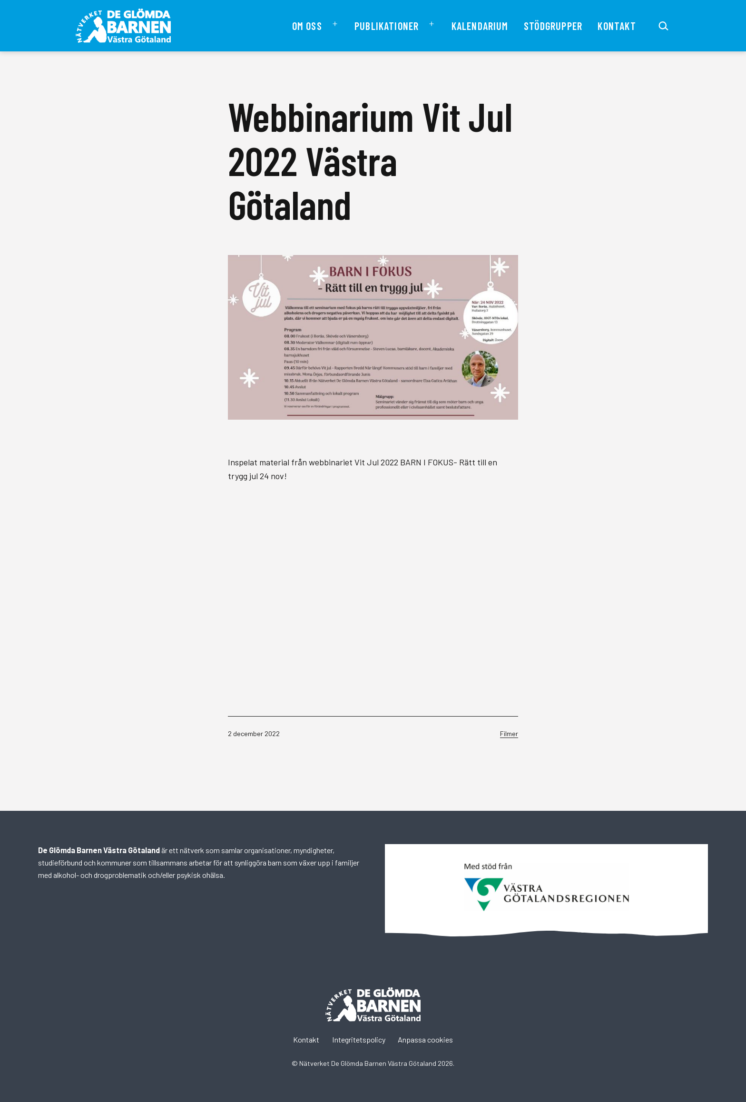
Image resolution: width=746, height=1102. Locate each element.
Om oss (307, 26)
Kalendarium (480, 26)
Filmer (509, 733)
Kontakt (617, 26)
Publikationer (386, 26)
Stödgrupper (553, 26)
